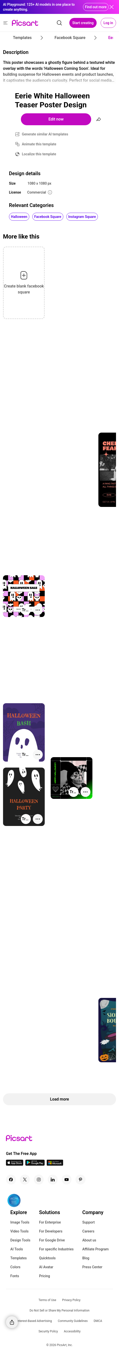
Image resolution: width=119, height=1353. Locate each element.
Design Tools (20, 1240)
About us (89, 1240)
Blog (85, 1258)
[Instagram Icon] (39, 1180)
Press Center (92, 1267)
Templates (18, 1258)
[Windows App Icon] (55, 1164)
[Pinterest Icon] (80, 1180)
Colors (15, 1267)
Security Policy (48, 1331)
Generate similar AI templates (45, 134)
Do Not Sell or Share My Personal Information (59, 1310)
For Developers (50, 1231)
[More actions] (38, 610)
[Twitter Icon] (25, 1180)
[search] (59, 23)
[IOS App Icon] (14, 1164)
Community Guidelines (73, 1321)
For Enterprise (50, 1222)
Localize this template (39, 154)
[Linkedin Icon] (53, 1180)
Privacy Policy (71, 1300)
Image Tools (20, 1222)
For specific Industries (56, 1249)
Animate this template (39, 144)
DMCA (98, 1321)
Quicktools (47, 1258)
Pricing (44, 1276)
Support (88, 1222)
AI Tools (16, 1249)
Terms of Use (47, 1300)
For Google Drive (52, 1240)
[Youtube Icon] (67, 1180)
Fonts (14, 1276)
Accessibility (72, 1331)
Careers (88, 1231)
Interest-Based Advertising (34, 1321)
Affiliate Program (95, 1249)
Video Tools (19, 1231)
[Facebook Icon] (11, 1180)
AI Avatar (46, 1267)
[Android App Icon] (35, 1164)
